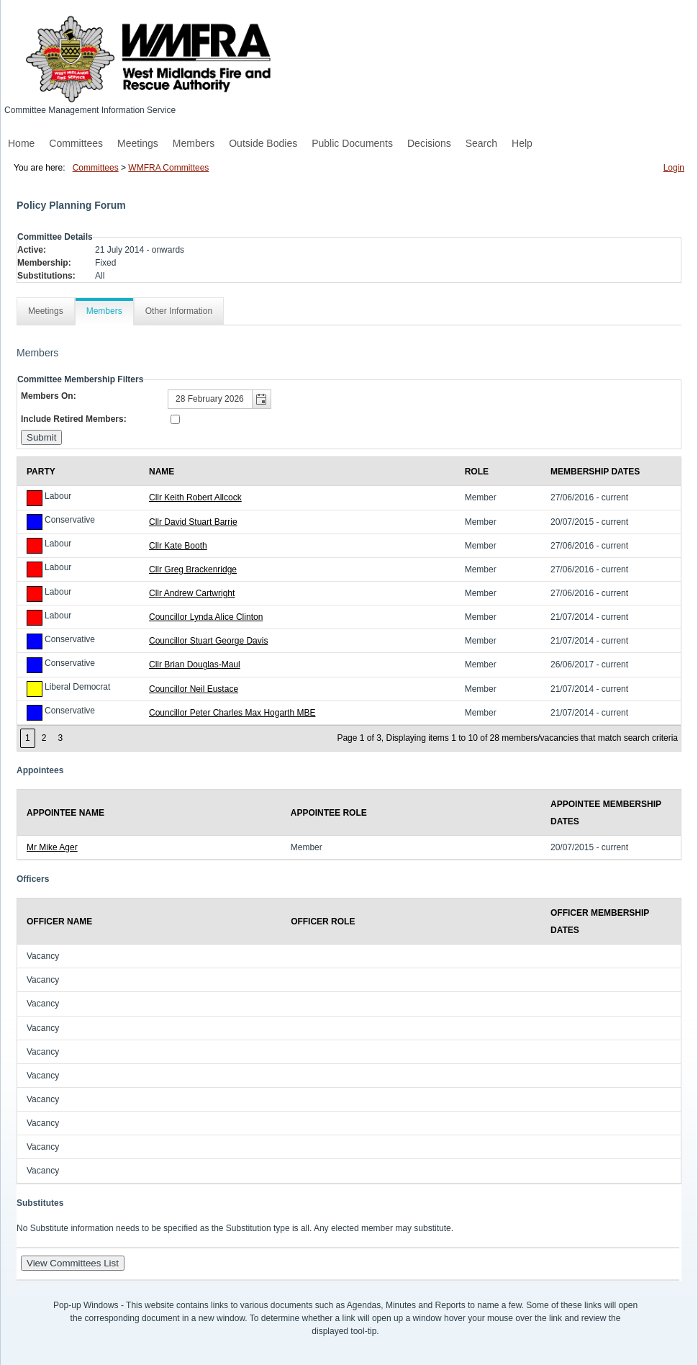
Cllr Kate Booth (178, 546)
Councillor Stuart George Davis (208, 641)
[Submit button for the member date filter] (41, 437)
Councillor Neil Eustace (193, 689)
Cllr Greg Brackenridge (193, 569)
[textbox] (219, 399)
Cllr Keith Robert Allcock (195, 497)
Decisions (429, 143)
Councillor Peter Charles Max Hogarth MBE (232, 713)
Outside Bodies (263, 143)
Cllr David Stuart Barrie (193, 522)
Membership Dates (595, 472)
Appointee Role (329, 813)
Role (477, 472)
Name (161, 472)
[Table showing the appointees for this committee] (349, 824)
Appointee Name (65, 813)
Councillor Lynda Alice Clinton (206, 617)
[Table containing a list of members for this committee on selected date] (349, 604)
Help (522, 143)
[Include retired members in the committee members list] (175, 419)
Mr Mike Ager (52, 847)
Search (481, 143)
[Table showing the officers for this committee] (349, 1041)
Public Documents (352, 143)
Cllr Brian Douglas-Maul (194, 664)
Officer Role (323, 921)
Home (21, 143)
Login (673, 168)
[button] (261, 399)
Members (193, 143)
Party (41, 472)
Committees (76, 143)
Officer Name (59, 921)
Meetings (137, 143)
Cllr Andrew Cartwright (192, 593)
